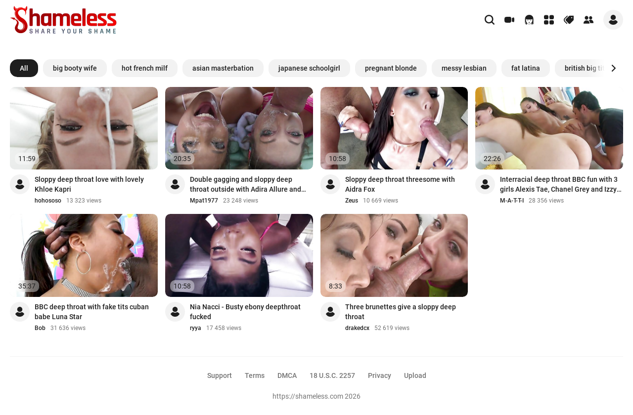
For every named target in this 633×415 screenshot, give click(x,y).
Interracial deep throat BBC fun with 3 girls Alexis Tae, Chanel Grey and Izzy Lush (559, 184)
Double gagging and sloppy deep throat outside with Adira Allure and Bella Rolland (245, 184)
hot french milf (145, 68)
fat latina (525, 68)
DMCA (287, 375)
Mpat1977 (204, 201)
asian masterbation (223, 68)
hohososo (48, 201)
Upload (415, 375)
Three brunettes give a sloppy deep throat (400, 312)
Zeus (351, 201)
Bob (40, 328)
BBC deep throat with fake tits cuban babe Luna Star (92, 312)
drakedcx (357, 328)
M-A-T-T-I (512, 201)
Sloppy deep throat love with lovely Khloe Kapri (89, 184)
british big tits (586, 68)
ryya (195, 328)
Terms (255, 375)
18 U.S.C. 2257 (332, 375)
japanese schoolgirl (309, 68)
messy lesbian (464, 68)
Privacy (379, 375)
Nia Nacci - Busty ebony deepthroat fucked (245, 312)
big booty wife (75, 68)
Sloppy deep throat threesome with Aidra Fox (400, 184)
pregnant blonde (391, 68)
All (24, 68)
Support (219, 375)
